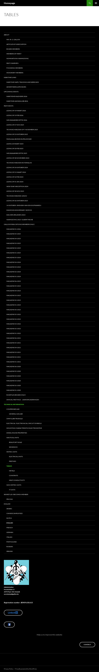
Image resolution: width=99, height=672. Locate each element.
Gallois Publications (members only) (19, 224)
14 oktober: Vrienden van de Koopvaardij (23, 205)
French (9, 528)
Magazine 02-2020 (13, 385)
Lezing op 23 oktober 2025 (17, 134)
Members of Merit (13, 54)
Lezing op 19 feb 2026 (14, 115)
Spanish (9, 551)
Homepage (9, 3)
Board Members (13, 49)
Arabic (9, 509)
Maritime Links (10, 77)
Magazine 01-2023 (13, 305)
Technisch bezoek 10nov (16, 196)
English (7, 504)
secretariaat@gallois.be (11, 594)
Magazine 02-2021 (13, 357)
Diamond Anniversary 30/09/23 (19, 210)
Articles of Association (16, 44)
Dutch (9, 518)
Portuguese (11, 542)
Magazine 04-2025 (13, 238)
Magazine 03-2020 (13, 381)
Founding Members (14, 68)
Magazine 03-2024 (13, 267)
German (9, 532)
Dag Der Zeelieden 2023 (15, 215)
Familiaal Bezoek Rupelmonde (19, 139)
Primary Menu (96, 3)
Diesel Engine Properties (16, 433)
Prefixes (12, 461)
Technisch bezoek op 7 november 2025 (22, 130)
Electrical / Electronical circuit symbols (24, 423)
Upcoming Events (11, 92)
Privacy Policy (8, 669)
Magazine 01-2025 (13, 253)
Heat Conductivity (17, 480)
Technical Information (14, 404)
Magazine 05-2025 (13, 234)
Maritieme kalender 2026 (16, 96)
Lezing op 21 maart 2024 (16, 172)
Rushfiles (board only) (16, 395)
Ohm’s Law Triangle (14, 419)
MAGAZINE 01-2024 (13, 276)
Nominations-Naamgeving (17, 58)
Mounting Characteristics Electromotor (24, 428)
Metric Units (11, 452)
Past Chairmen (12, 63)
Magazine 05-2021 (13, 343)
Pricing (9, 499)
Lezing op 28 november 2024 (17, 158)
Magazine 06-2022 (13, 310)
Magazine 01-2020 (13, 390)
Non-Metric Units (13, 485)
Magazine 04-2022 (13, 319)
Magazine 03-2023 (13, 295)
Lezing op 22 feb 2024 (14, 177)
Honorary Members (14, 73)
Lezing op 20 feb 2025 (14, 148)
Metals (12, 471)
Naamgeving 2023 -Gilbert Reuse (19, 220)
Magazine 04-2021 (13, 347)
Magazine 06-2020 (13, 366)
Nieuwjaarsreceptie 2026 (16, 120)
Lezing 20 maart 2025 (14, 144)
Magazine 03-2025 (13, 243)
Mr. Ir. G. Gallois (13, 39)
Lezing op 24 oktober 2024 (17, 167)
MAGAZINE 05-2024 (13, 257)
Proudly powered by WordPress (26, 669)
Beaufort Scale (15, 442)
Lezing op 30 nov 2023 (15, 191)
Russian (9, 547)
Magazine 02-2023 (13, 300)
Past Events (8, 106)
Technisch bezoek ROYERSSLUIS (19, 163)
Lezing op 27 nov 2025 (15, 125)
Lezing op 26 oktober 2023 (17, 201)
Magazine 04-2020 (13, 376)
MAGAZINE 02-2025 (13, 248)
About (6, 35)
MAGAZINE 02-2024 (13, 272)
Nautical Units (12, 438)
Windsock (13, 447)
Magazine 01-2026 (13, 229)
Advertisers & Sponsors (16, 87)
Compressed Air (12, 409)
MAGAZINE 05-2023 (13, 286)
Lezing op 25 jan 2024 (14, 182)
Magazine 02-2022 (13, 329)
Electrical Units (16, 456)
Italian (9, 537)
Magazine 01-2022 (13, 333)
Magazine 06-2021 (13, 338)
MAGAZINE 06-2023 (13, 281)
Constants (13, 475)
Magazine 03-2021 (13, 352)
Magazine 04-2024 (13, 262)
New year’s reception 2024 (17, 186)
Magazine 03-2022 (13, 324)
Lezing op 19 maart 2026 (16, 111)
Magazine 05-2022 (13, 314)
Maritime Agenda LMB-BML (17, 101)
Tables (9, 466)
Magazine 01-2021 (13, 362)
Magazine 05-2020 (13, 371)
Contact (87, 644)
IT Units (12, 490)
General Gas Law (16, 414)
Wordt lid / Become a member (16, 494)
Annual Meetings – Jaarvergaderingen (22, 400)
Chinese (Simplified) (14, 513)
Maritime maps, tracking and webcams (22, 82)
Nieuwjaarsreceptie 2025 (16, 153)
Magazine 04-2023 (13, 291)
